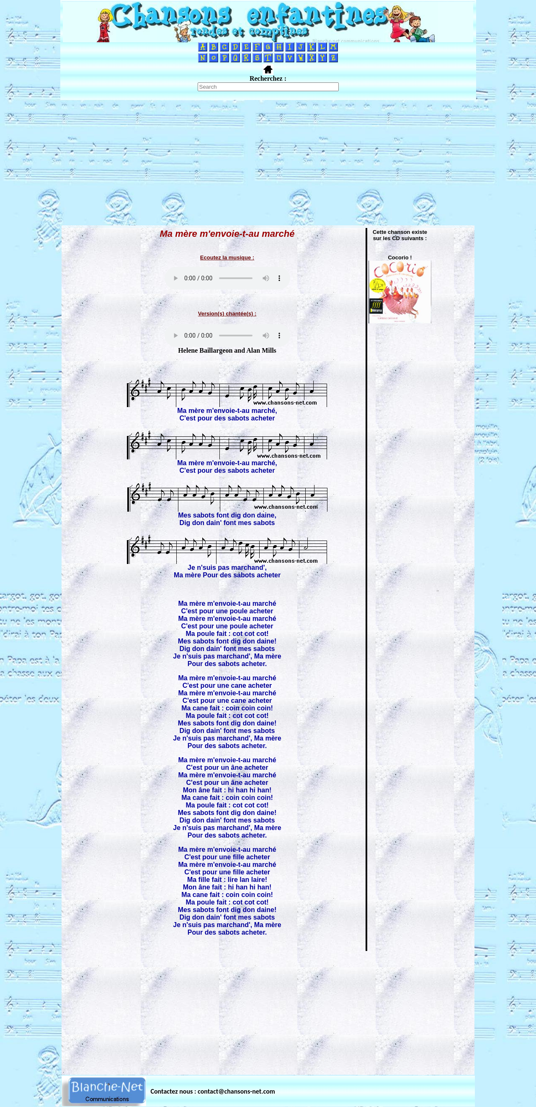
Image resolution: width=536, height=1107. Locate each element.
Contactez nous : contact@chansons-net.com (213, 1091)
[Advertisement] (268, 162)
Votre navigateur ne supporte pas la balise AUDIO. (227, 278)
